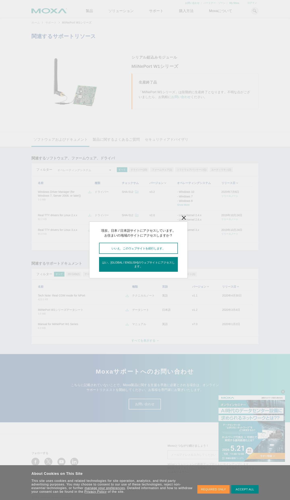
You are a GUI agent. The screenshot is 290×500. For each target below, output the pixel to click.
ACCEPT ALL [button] (245, 489)
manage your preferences (105, 488)
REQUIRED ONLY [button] (213, 489)
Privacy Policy (95, 491)
